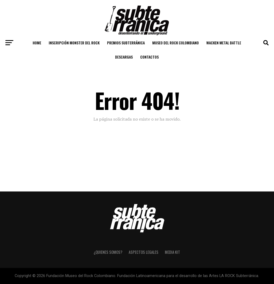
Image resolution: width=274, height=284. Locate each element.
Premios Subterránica (126, 42)
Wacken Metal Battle (223, 42)
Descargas (124, 57)
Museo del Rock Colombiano (175, 42)
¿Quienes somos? (108, 252)
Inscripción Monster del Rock (74, 42)
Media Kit (172, 252)
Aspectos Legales (143, 252)
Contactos (149, 57)
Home (37, 42)
